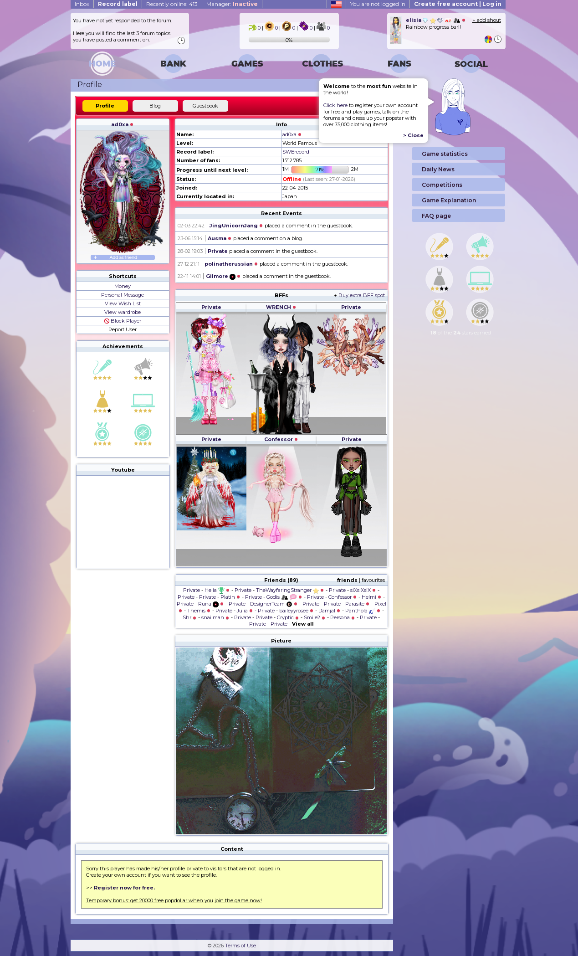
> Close (413, 135)
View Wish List (123, 303)
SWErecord (295, 152)
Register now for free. (124, 887)
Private (218, 251)
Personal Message (122, 295)
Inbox (82, 3)
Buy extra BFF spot (361, 295)
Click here (335, 105)
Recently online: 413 (172, 3)
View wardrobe (122, 312)
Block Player (122, 321)
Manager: (232, 3)
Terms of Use (240, 945)
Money (122, 286)
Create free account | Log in (457, 3)
